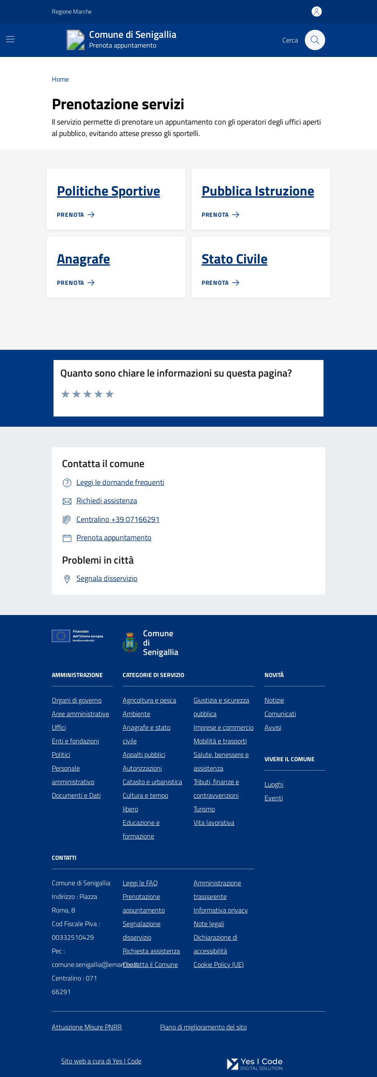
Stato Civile (234, 258)
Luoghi (273, 784)
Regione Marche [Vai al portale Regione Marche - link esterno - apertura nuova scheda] (72, 11)
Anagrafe (83, 258)
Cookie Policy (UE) (219, 964)
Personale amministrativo (73, 775)
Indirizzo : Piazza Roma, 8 (74, 903)
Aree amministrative (80, 714)
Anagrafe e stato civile (146, 734)
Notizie (274, 700)
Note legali (209, 923)
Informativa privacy (221, 910)
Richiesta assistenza (151, 951)
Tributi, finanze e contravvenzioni (216, 788)
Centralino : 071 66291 (74, 985)
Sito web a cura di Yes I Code (101, 1061)
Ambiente (136, 714)
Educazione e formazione (141, 829)
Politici (61, 754)
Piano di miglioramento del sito (203, 1027)
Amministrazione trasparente (217, 889)
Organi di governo (76, 700)
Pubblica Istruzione (258, 190)
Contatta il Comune (150, 964)
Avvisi (272, 727)
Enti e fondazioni (75, 741)
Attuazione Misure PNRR (87, 1027)
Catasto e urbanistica (152, 782)
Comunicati (280, 714)
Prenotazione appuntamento (144, 903)
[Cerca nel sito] (315, 40)
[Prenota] (77, 211)
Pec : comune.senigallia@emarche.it (95, 957)
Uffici (59, 727)
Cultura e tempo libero (145, 802)
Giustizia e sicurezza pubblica (221, 707)
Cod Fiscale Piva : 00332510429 (76, 930)
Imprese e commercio (223, 727)
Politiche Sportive (108, 190)
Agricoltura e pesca (149, 700)
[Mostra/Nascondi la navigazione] (10, 39)
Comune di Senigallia (81, 883)
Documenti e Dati (76, 795)
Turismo (204, 809)
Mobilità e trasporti (220, 741)
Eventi (273, 798)
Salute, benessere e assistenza (221, 761)
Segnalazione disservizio (141, 930)
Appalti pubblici (144, 754)
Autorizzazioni (142, 768)
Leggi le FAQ (140, 883)
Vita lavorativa (214, 822)
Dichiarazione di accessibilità (215, 944)
